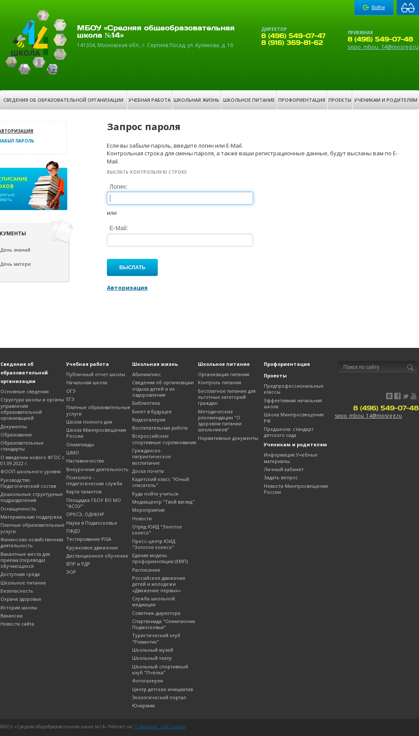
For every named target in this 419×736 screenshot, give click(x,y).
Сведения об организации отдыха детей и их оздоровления (163, 388)
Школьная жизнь (196, 100)
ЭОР (71, 572)
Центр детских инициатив (162, 689)
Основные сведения (24, 391)
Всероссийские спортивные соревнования (164, 439)
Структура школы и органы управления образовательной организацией (32, 408)
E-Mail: (118, 228)
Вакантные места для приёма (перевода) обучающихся (25, 560)
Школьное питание (249, 100)
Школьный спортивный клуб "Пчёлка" (160, 669)
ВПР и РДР (78, 564)
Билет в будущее (152, 411)
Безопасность (16, 591)
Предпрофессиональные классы (294, 389)
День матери (15, 264)
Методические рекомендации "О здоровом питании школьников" (220, 420)
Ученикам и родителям (385, 100)
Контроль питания (219, 382)
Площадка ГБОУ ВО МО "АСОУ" (93, 503)
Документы (13, 426)
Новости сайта (17, 623)
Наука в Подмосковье (91, 522)
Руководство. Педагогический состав (28, 483)
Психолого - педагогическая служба (94, 480)
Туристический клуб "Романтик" (156, 638)
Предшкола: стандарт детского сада (288, 432)
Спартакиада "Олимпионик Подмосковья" (163, 624)
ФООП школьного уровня (30, 471)
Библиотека (146, 403)
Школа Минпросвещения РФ (294, 417)
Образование (16, 434)
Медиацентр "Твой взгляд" (163, 502)
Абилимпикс (146, 374)
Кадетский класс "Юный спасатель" (160, 482)
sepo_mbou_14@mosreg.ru (383, 46)
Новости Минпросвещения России (296, 489)
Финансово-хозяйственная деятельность (31, 542)
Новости (142, 518)
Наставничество (85, 460)
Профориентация (301, 100)
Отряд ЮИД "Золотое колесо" (157, 529)
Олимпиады (80, 444)
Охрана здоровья (20, 599)
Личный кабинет (284, 469)
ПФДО (73, 531)
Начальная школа (86, 382)
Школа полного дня (89, 421)
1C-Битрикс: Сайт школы (159, 727)
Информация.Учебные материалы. (291, 457)
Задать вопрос (281, 477)
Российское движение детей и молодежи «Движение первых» (159, 584)
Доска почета (148, 471)
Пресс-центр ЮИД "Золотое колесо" (153, 544)
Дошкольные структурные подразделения (31, 497)
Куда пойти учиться (155, 493)
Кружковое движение (92, 547)
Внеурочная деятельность (97, 469)
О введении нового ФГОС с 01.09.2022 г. (32, 460)
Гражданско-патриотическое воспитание (151, 456)
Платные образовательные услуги (32, 528)
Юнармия (143, 705)
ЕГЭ (70, 399)
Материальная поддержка (31, 516)
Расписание (146, 570)
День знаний (15, 249)
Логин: (118, 186)
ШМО (72, 452)
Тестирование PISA (88, 539)
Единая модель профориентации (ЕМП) (160, 558)
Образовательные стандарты (22, 445)
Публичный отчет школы (95, 374)
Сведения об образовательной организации (63, 100)
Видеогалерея (148, 419)
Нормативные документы (228, 438)
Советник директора (156, 613)
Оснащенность (18, 508)
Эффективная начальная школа (293, 403)
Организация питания (223, 374)
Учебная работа (150, 100)
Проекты (339, 100)
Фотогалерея (147, 680)
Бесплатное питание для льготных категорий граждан (227, 397)
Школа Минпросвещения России (96, 433)
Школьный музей (152, 650)
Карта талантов (83, 491)
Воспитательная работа (160, 427)
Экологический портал (159, 697)
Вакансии (11, 615)
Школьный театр (152, 658)
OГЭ (71, 391)
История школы (18, 607)
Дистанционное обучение (97, 555)
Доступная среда (20, 574)
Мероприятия (148, 510)
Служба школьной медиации (153, 601)
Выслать (132, 267)
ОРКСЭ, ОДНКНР (85, 514)
